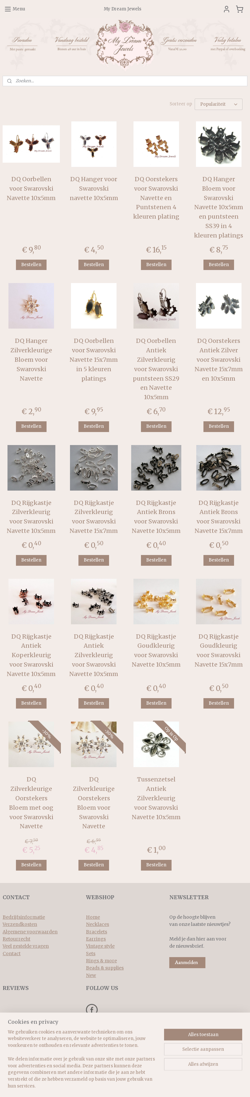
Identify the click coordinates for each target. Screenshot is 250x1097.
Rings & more (101, 961)
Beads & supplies (105, 968)
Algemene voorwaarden (30, 932)
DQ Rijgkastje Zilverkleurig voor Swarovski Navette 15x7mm (94, 517)
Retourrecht (16, 939)
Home (93, 917)
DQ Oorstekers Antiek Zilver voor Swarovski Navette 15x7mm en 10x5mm (219, 359)
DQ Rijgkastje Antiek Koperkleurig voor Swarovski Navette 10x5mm (31, 655)
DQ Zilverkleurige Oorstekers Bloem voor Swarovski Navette (94, 803)
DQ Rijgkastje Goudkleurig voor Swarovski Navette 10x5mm (156, 650)
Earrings (96, 939)
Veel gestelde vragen (26, 946)
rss (118, 1085)
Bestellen (31, 264)
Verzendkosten (20, 924)
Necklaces (97, 924)
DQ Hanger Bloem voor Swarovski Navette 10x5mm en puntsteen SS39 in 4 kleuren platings (218, 207)
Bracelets (96, 932)
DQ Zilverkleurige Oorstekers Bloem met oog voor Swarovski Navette (31, 803)
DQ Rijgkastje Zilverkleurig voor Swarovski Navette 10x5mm (31, 517)
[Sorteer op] (218, 104)
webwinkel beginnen (143, 1085)
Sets (90, 953)
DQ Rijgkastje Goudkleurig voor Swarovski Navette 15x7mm (219, 650)
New (91, 975)
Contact (12, 953)
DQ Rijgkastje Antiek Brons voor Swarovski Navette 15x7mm (219, 517)
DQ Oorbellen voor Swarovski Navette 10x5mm (31, 188)
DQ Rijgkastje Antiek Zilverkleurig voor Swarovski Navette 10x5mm (93, 655)
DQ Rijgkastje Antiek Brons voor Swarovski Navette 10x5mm (156, 517)
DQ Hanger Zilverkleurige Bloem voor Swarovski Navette (31, 359)
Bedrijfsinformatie (24, 917)
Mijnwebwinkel (201, 1085)
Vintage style (100, 946)
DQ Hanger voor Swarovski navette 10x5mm (94, 188)
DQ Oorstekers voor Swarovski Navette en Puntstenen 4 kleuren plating (156, 197)
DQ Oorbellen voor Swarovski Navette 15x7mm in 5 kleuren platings (94, 359)
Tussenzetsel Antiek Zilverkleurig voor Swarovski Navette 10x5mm (156, 798)
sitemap (105, 1085)
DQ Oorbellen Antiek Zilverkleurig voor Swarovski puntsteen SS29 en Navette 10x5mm (156, 369)
